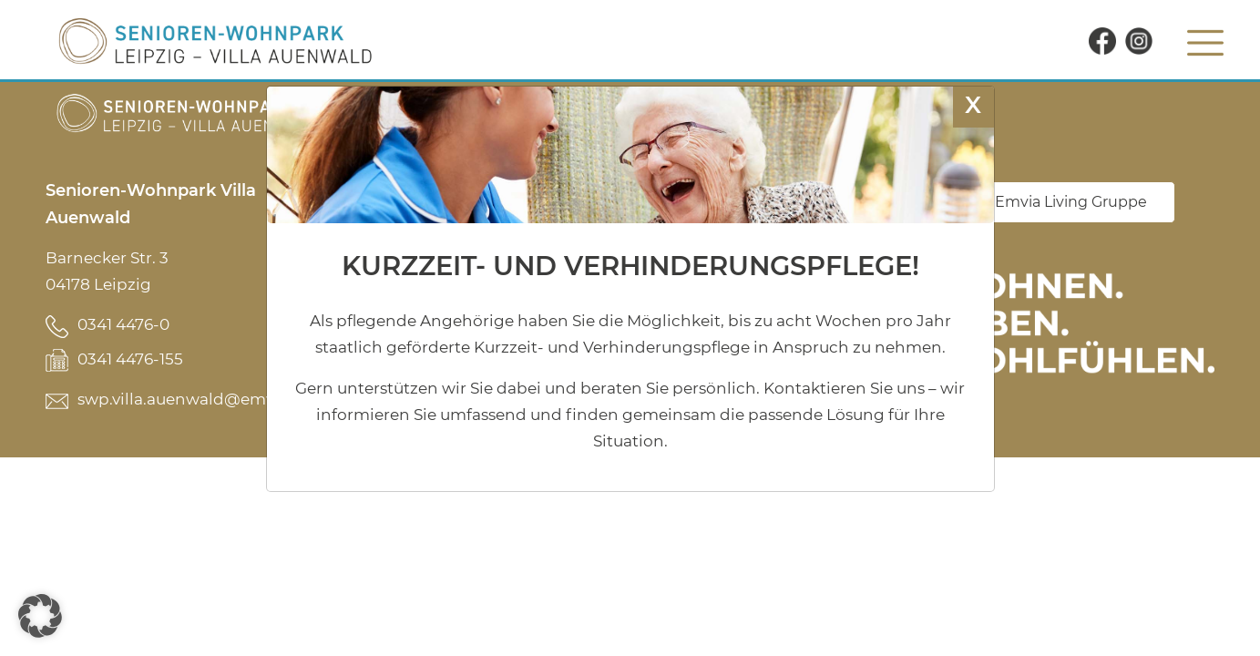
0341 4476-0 (123, 324)
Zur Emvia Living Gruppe (1057, 201)
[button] (40, 616)
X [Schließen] (973, 104)
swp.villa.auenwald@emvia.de (194, 399)
